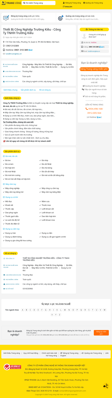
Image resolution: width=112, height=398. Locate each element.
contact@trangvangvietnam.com (72, 391)
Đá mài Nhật (10, 171)
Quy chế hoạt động (30, 353)
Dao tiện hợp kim (49, 216)
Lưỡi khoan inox (48, 220)
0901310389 (12, 45)
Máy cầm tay (10, 184)
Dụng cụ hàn (10, 233)
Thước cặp (9, 209)
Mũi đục (8, 201)
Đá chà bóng (47, 168)
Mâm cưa (45, 201)
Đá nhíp (45, 160)
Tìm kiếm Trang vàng (33, 3)
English (63, 355)
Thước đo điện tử (12, 224)
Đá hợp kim (10, 168)
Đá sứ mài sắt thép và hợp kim (17, 179)
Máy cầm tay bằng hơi (14, 192)
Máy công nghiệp (12, 188)
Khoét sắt (9, 205)
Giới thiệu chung (10, 90)
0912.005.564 (94, 112)
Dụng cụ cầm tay (12, 229)
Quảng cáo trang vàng (80, 16)
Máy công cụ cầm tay (50, 188)
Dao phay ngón (11, 212)
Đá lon (8, 160)
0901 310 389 (21, 49)
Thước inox (46, 205)
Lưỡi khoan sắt (48, 209)
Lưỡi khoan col (48, 212)
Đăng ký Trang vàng (72, 3)
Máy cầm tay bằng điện (51, 192)
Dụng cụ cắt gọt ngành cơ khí (54, 237)
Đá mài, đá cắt (11, 156)
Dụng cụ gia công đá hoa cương (18, 240)
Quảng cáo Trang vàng (93, 3)
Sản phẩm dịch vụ (28, 90)
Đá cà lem (9, 164)
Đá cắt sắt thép (48, 171)
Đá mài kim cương (12, 175)
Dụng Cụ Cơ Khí (67, 67)
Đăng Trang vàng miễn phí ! (94, 68)
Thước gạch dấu (12, 216)
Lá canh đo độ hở (12, 220)
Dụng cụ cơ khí (11, 197)
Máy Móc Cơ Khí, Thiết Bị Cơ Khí (44, 67)
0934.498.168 (95, 108)
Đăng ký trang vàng (25, 16)
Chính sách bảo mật (49, 353)
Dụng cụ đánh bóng (13, 237)
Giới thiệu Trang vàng (11, 353)
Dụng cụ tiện (47, 233)
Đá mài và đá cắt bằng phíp (53, 175)
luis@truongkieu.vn (14, 54)
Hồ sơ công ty (45, 90)
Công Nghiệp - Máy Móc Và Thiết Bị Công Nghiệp (42, 64)
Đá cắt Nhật (46, 164)
